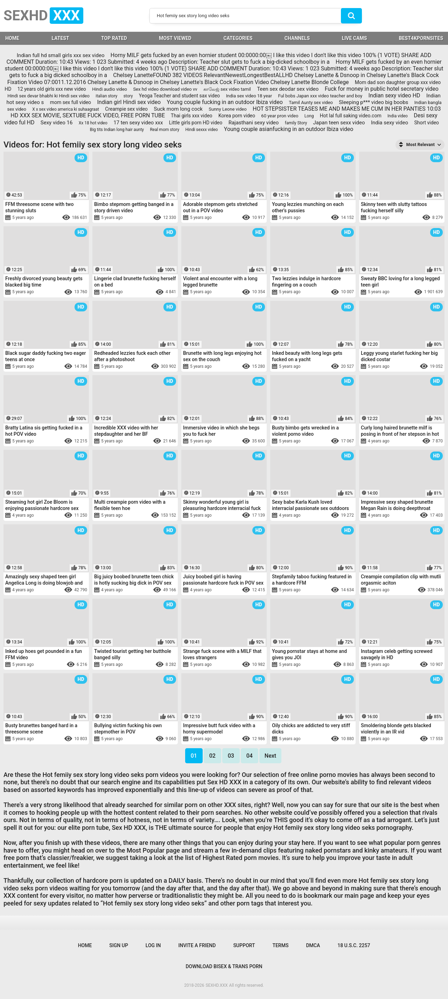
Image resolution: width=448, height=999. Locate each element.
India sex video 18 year (249, 95)
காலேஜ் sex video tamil (227, 89)
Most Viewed (175, 38)
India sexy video (389, 122)
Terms (280, 945)
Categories (237, 38)
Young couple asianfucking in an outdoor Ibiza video (289, 129)
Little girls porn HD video (195, 122)
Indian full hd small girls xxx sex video (61, 55)
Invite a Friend (197, 945)
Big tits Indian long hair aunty (117, 129)
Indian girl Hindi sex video (129, 102)
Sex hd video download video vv (165, 89)
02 (212, 755)
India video (397, 115)
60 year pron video (279, 115)
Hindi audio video (109, 89)
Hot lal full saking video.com (351, 115)
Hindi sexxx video (202, 129)
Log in (153, 945)
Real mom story (164, 129)
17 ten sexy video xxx (138, 122)
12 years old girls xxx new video (52, 89)
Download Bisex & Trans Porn (224, 966)
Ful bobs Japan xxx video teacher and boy (320, 95)
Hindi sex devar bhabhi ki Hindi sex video (48, 95)
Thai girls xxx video (191, 115)
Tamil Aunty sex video (311, 102)
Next (270, 755)
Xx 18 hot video (93, 122)
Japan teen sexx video (339, 122)
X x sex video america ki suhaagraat (65, 109)
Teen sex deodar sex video (287, 89)
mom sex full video (70, 102)
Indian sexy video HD (394, 95)
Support (244, 945)
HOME (12, 38)
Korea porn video (236, 115)
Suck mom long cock (178, 109)
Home (85, 945)
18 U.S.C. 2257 (353, 945)
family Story (296, 122)
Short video (426, 122)
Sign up (118, 945)
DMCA (313, 945)
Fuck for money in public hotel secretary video (382, 88)
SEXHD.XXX (217, 985)
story (128, 96)
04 (249, 755)
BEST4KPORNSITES (421, 38)
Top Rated (114, 38)
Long (309, 115)
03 (231, 755)
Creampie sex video (126, 109)
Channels (297, 38)
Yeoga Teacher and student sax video (179, 95)
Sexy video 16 (57, 122)
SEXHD (43, 15)
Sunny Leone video (227, 109)
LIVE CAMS (354, 38)
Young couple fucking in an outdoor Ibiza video (225, 102)
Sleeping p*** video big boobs (373, 102)
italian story (106, 96)
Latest (60, 38)
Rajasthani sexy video (254, 122)
